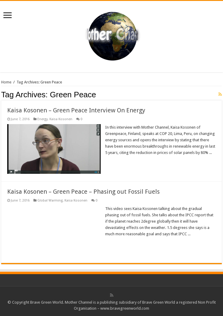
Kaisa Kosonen (60, 119)
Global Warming (50, 200)
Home (6, 82)
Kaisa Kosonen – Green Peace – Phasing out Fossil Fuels (83, 191)
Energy (42, 119)
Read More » (118, 163)
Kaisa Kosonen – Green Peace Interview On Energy (76, 110)
